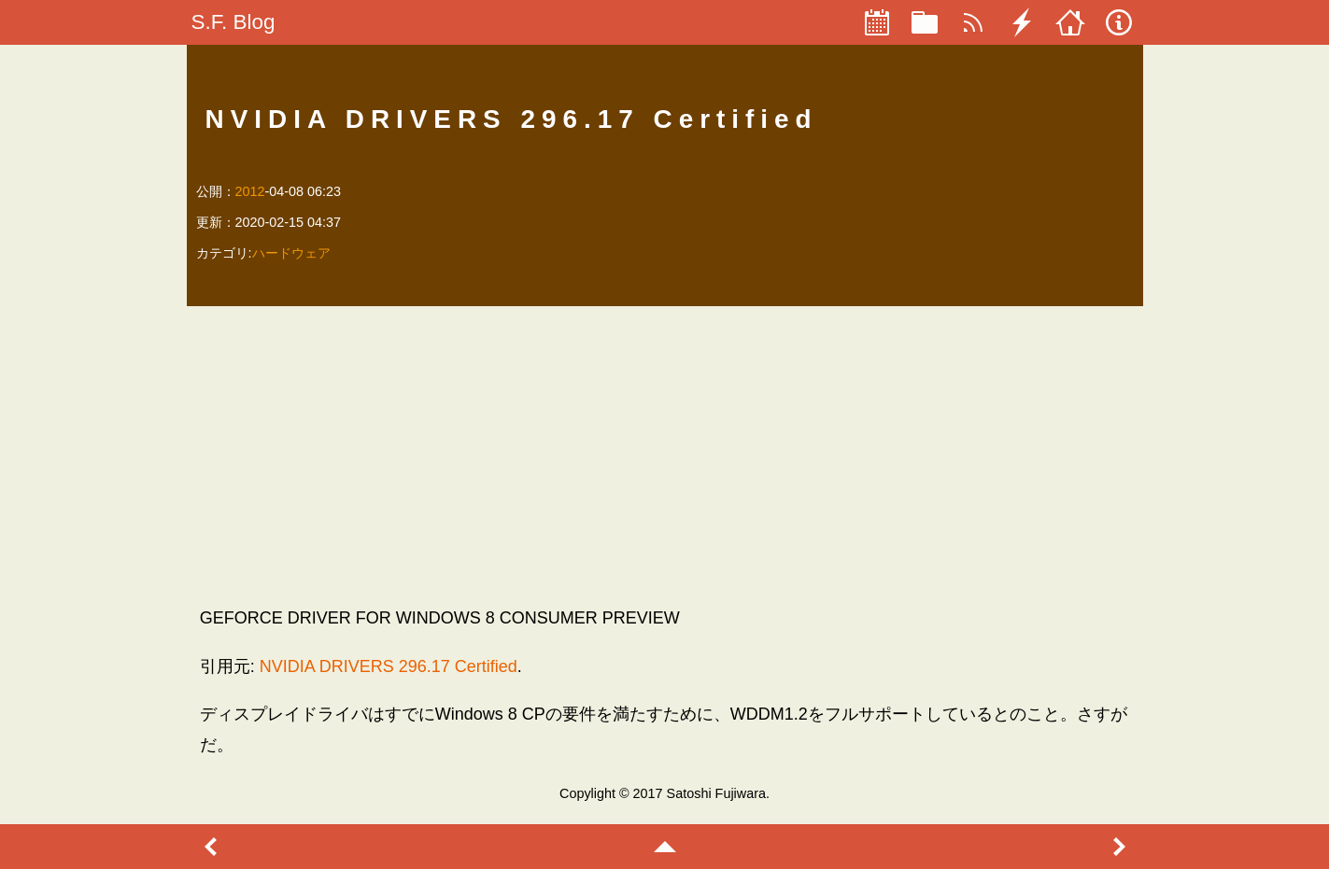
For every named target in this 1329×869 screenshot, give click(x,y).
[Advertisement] (665, 455)
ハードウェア (291, 252)
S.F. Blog (233, 22)
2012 (250, 191)
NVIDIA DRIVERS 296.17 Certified (388, 666)
